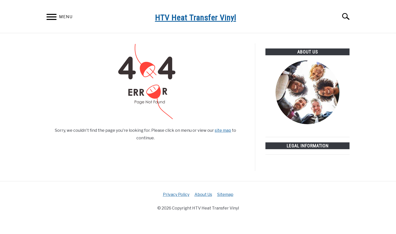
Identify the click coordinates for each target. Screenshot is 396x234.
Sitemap (225, 194)
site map (223, 130)
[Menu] (51, 18)
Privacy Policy (176, 194)
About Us (203, 194)
